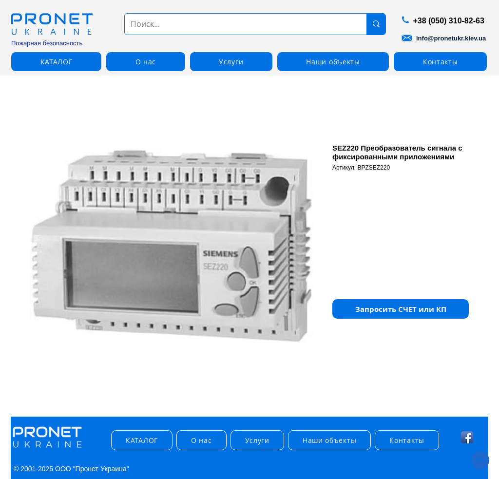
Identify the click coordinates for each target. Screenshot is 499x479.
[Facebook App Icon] (467, 437)
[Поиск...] (238, 24)
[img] (47, 448)
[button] (56, 62)
